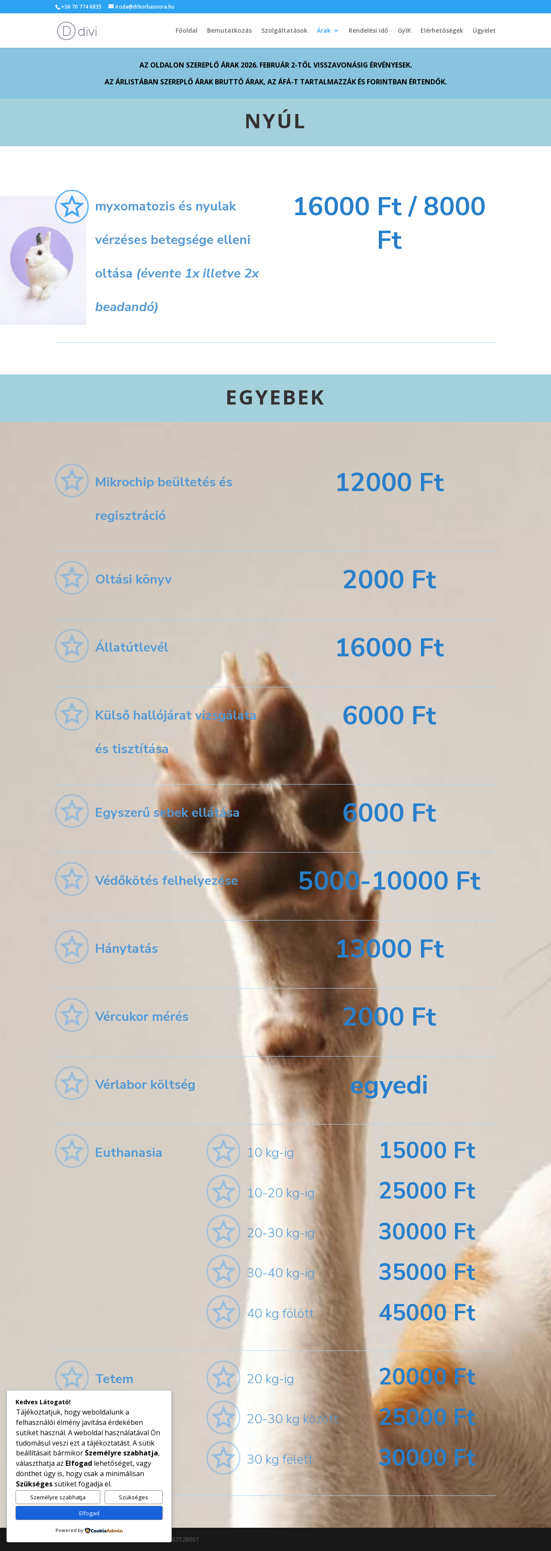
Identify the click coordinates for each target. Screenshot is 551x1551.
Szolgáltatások (284, 31)
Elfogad (89, 1513)
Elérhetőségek (442, 31)
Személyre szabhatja (58, 1497)
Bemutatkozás (229, 31)
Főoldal (187, 31)
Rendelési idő (368, 31)
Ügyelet (484, 31)
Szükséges (133, 1497)
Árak (324, 31)
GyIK (404, 31)
